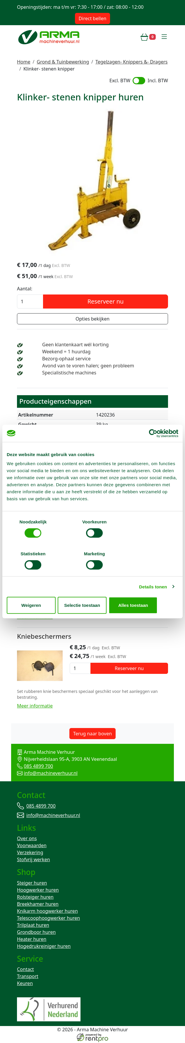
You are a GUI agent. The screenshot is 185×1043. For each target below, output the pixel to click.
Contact (25, 970)
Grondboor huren (36, 932)
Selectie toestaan (93, 589)
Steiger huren (32, 883)
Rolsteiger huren (35, 897)
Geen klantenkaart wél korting (75, 345)
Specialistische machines (69, 373)
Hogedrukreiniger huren (44, 946)
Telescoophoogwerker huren (48, 918)
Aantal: (24, 289)
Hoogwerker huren (38, 890)
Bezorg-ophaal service (66, 359)
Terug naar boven (92, 733)
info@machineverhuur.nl (51, 773)
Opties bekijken (92, 319)
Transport (27, 977)
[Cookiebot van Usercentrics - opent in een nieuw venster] (152, 449)
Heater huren (31, 939)
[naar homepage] (49, 37)
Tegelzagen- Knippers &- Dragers (131, 62)
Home (23, 62)
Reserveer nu (106, 302)
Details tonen (153, 570)
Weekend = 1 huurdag (66, 352)
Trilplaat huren (33, 925)
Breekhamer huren (38, 904)
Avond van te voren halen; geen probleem (88, 366)
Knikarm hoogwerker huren (47, 911)
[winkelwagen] (148, 37)
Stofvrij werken (33, 860)
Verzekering (30, 853)
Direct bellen (93, 18)
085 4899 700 (38, 766)
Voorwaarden (32, 845)
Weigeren (34, 589)
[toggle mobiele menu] (164, 37)
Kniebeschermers (44, 636)
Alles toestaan (150, 589)
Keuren (25, 984)
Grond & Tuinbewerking (63, 62)
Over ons (27, 838)
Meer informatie (35, 617)
